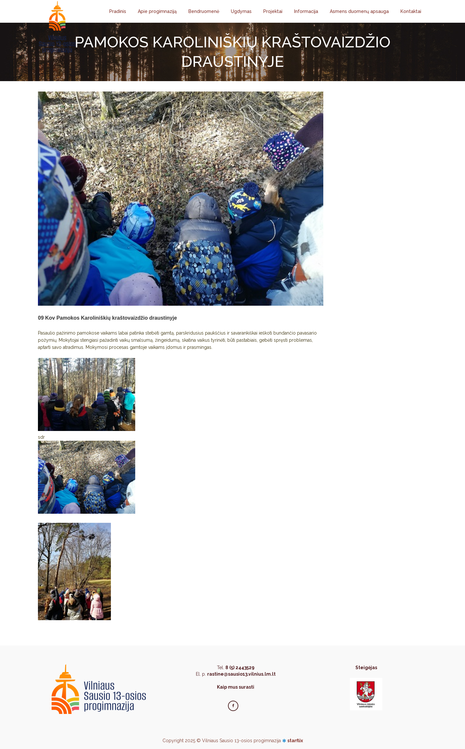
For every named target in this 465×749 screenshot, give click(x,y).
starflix (295, 740)
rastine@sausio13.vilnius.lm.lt (241, 674)
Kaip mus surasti (235, 687)
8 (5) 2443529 (240, 667)
